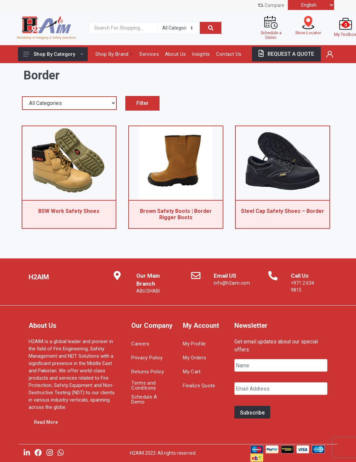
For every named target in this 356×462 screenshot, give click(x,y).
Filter (142, 103)
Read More (46, 422)
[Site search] (122, 28)
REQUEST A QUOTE (286, 54)
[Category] (177, 28)
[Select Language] (311, 5)
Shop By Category (53, 54)
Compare (271, 5)
